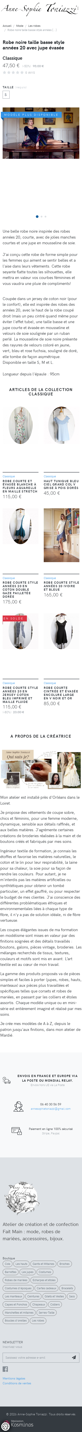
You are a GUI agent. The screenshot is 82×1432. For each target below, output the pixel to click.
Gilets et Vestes (54, 1296)
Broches (64, 1264)
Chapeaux (38, 1304)
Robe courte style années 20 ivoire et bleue (61, 586)
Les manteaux (13, 1296)
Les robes (38, 1320)
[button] (37, 216)
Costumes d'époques (18, 1288)
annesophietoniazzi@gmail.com (51, 1108)
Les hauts (21, 1264)
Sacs (72, 1296)
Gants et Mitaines (43, 1264)
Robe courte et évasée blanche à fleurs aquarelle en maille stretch (20, 486)
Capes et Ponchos (16, 1304)
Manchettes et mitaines (19, 1312)
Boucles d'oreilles (16, 1320)
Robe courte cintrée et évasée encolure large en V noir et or (61, 692)
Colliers (55, 1304)
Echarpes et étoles (44, 1280)
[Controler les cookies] (5, 1426)
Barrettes (10, 1272)
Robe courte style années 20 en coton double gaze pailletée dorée (20, 589)
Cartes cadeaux (46, 1288)
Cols (7, 1264)
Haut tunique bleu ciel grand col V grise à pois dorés (61, 484)
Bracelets (67, 1288)
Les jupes (27, 1272)
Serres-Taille (46, 1312)
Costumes (45, 1272)
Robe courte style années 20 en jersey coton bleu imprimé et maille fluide (20, 694)
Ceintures (33, 1296)
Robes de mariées (16, 1280)
